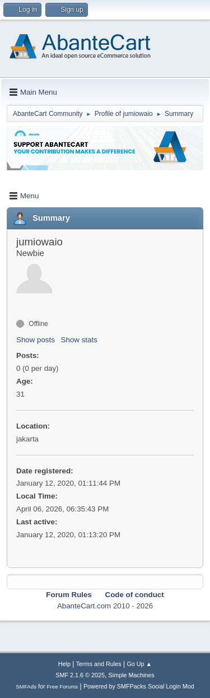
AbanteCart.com (84, 606)
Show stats (79, 340)
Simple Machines (132, 675)
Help (64, 663)
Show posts (35, 340)
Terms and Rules (99, 663)
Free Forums (62, 686)
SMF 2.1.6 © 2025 (80, 675)
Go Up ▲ (139, 663)
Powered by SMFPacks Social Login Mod (138, 686)
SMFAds (26, 686)
